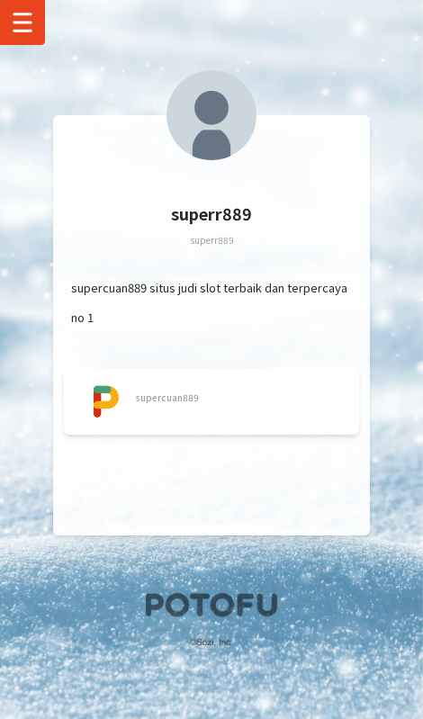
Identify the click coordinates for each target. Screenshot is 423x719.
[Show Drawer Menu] (22, 22)
